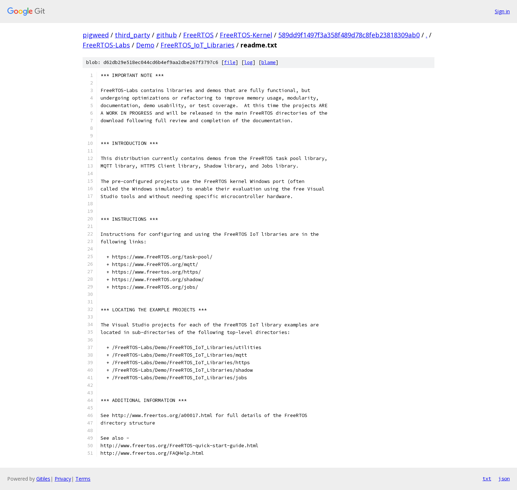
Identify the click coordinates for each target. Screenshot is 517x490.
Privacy (63, 478)
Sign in (502, 11)
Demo (145, 45)
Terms (82, 478)
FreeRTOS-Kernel (246, 35)
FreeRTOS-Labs (106, 45)
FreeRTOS (198, 35)
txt (487, 478)
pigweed (96, 35)
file (230, 62)
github (166, 35)
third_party (132, 35)
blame (268, 62)
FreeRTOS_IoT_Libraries (197, 45)
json (504, 478)
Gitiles (43, 478)
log (248, 62)
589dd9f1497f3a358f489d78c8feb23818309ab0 (349, 35)
